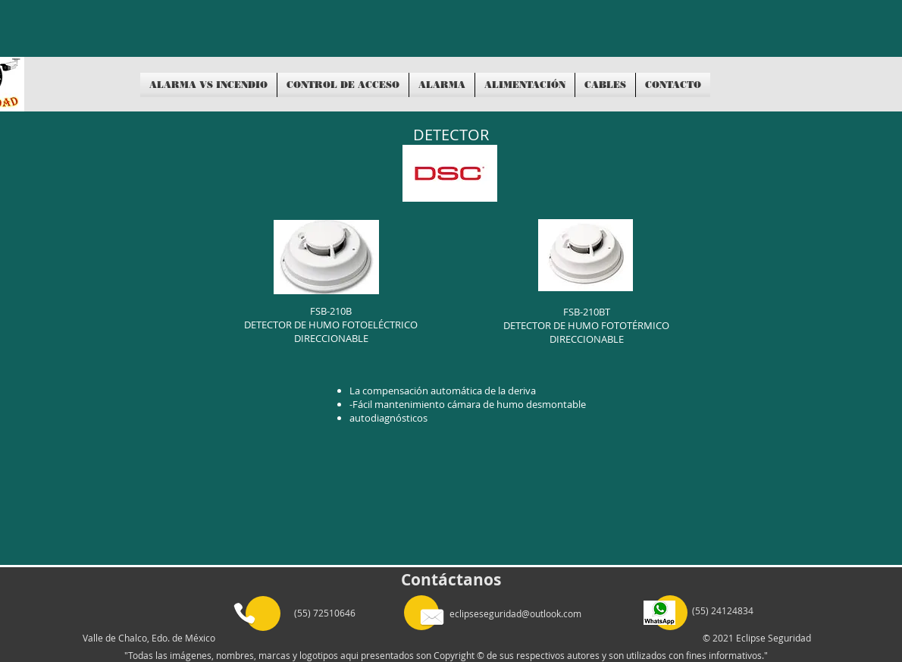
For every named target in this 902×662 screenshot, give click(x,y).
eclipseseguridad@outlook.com (515, 613)
